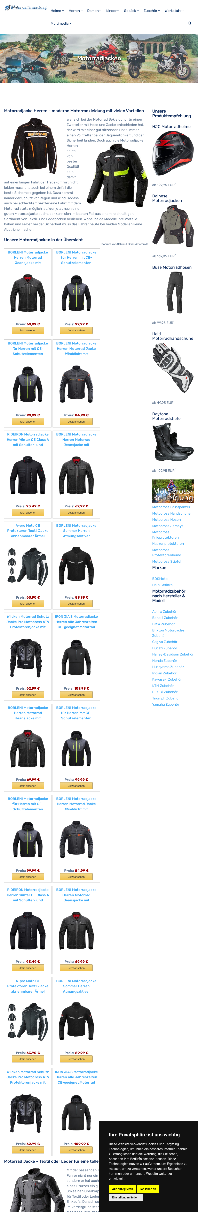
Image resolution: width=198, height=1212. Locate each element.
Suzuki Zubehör (164, 692)
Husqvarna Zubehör (168, 667)
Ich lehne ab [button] (148, 1189)
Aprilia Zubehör (164, 611)
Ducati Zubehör (164, 648)
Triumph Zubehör (166, 698)
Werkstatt (176, 11)
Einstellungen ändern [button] (126, 1197)
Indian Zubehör (164, 673)
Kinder (114, 11)
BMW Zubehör (163, 624)
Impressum (43, 1205)
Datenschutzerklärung (70, 1205)
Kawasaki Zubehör (167, 679)
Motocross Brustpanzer (171, 507)
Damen (96, 11)
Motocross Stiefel (166, 561)
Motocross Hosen (166, 519)
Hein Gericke (162, 585)
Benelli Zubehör (164, 618)
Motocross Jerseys (167, 526)
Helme (59, 11)
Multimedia (63, 23)
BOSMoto (160, 579)
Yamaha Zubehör (165, 704)
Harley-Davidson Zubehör (172, 654)
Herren (77, 11)
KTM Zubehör (163, 686)
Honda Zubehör (164, 661)
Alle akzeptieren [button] (122, 1189)
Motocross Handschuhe (171, 513)
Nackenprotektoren (168, 543)
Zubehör (154, 11)
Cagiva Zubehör (164, 642)
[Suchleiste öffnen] (190, 23)
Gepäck (133, 11)
